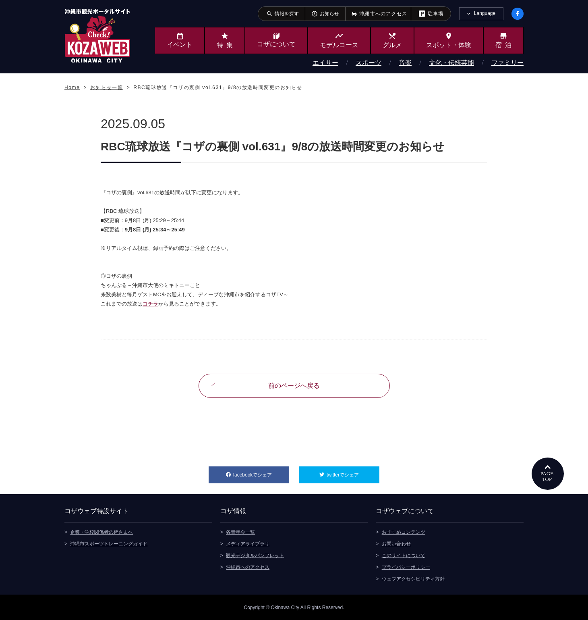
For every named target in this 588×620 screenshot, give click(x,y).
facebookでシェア (261, 472)
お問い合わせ (396, 543)
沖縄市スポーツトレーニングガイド (108, 543)
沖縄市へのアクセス (247, 567)
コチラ (150, 304)
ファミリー (507, 62)
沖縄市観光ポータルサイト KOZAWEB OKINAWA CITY (97, 35)
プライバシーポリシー (406, 567)
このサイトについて (403, 555)
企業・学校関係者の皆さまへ (101, 532)
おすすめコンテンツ (403, 532)
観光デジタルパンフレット (255, 555)
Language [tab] (484, 13)
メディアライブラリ (247, 543)
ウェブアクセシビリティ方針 (413, 578)
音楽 (405, 62)
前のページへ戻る (294, 385)
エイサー (325, 62)
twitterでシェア (353, 472)
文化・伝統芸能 (451, 62)
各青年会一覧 (240, 532)
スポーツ (368, 62)
